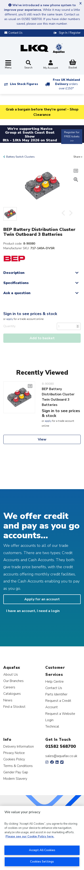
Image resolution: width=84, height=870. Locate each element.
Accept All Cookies (42, 850)
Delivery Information (18, 746)
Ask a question (17, 293)
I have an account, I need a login (33, 610)
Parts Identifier (56, 694)
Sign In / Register (70, 33)
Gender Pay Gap (15, 772)
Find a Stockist (14, 706)
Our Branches (13, 680)
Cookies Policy (14, 759)
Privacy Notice (14, 752)
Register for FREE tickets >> (72, 136)
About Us (10, 674)
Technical (52, 726)
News (7, 700)
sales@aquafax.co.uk (61, 756)
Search (28, 64)
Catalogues (12, 693)
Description (14, 272)
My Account (50, 65)
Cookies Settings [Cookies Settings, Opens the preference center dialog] (42, 862)
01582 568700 (60, 746)
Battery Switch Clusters (20, 157)
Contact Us (53, 688)
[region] (42, 838)
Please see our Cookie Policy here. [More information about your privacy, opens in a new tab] (30, 837)
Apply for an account (42, 599)
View (42, 439)
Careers (9, 687)
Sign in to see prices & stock (30, 313)
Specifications (16, 282)
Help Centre (54, 681)
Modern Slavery (15, 778)
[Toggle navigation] (8, 64)
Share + (77, 157)
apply (9, 319)
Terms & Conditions (18, 765)
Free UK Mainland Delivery (66, 84)
